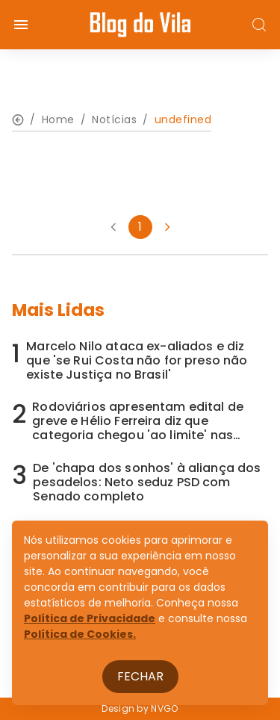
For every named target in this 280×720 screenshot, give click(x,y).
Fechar (140, 676)
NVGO (164, 708)
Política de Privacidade (89, 618)
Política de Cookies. (80, 634)
